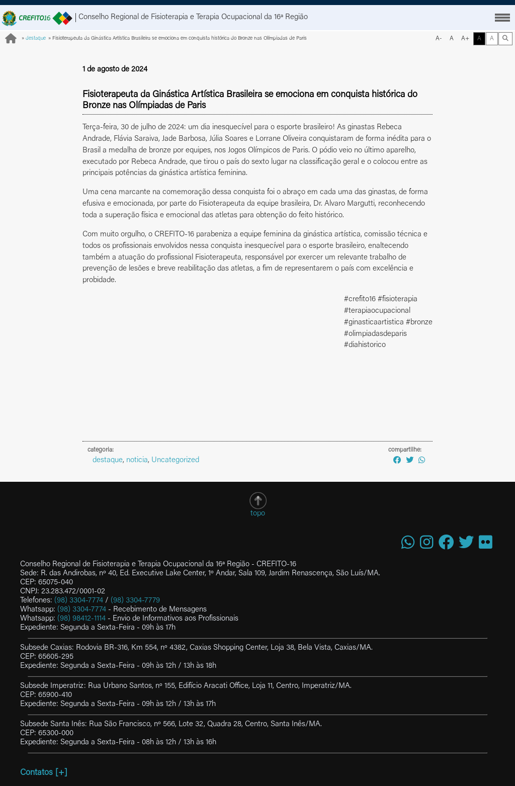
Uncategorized (175, 460)
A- (439, 39)
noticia (137, 460)
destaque (36, 38)
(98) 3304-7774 (78, 600)
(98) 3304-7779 (135, 600)
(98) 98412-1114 (81, 619)
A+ (465, 39)
